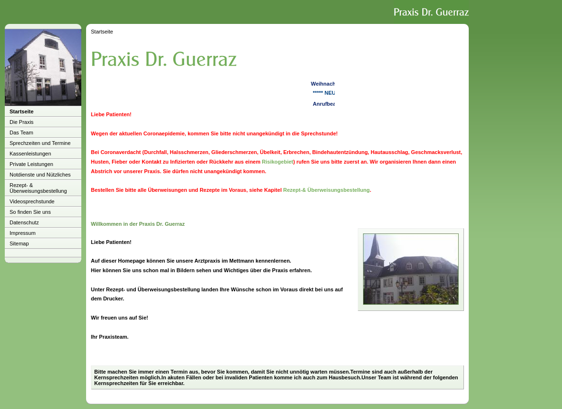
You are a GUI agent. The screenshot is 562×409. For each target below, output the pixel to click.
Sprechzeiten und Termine (40, 143)
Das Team (21, 132)
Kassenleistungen (30, 153)
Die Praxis (21, 122)
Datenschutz (24, 222)
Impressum (22, 233)
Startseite (21, 111)
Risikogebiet (277, 162)
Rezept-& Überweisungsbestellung (326, 190)
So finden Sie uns (30, 212)
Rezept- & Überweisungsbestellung (38, 188)
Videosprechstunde (32, 201)
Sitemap (19, 243)
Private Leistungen (31, 164)
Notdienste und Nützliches (40, 174)
